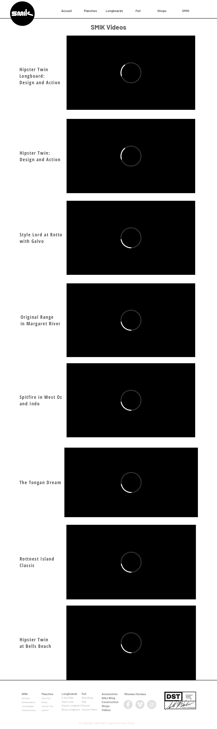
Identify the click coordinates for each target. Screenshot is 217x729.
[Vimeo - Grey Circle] (139, 704)
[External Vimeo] (131, 73)
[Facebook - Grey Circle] (128, 704)
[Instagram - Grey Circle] (151, 704)
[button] (90, 9)
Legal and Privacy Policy (121, 723)
